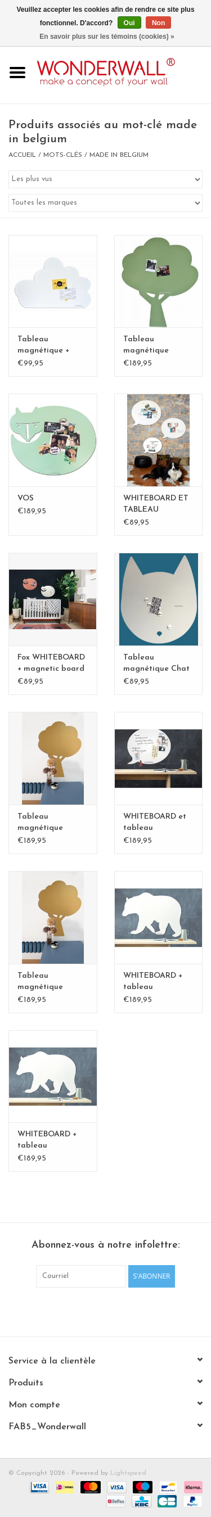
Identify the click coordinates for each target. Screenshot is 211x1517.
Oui (129, 23)
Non (158, 23)
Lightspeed (128, 1473)
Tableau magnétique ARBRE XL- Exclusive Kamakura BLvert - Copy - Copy (52, 982)
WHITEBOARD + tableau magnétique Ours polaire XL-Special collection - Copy (158, 982)
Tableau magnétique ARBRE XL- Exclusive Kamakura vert (151, 345)
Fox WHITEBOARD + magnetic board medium (51, 664)
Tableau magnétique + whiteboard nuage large (51, 345)
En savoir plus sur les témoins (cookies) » (106, 36)
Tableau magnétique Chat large (156, 664)
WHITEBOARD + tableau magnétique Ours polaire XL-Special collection (52, 1141)
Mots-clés (62, 155)
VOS (25, 498)
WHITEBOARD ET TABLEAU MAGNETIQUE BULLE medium (155, 505)
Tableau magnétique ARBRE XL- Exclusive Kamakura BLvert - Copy (52, 823)
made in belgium (119, 155)
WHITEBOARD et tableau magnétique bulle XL (156, 823)
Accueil (22, 155)
